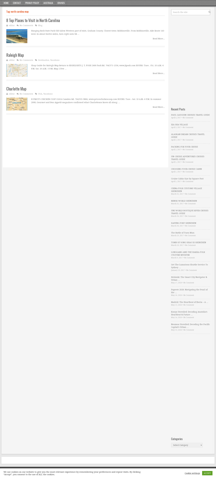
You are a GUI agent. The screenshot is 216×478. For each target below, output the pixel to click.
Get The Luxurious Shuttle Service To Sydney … (189, 266)
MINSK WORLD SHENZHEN (184, 201)
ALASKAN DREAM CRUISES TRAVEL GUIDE (188, 135)
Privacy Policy (32, 3)
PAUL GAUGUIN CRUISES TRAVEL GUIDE (190, 115)
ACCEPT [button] (207, 473)
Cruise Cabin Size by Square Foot (187, 179)
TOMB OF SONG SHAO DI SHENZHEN (188, 242)
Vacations (54, 60)
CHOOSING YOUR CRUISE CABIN (186, 169)
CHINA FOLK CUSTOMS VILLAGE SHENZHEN (186, 189)
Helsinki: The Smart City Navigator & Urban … (189, 278)
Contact (17, 3)
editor (12, 25)
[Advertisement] (85, 144)
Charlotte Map (16, 89)
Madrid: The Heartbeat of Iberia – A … (189, 302)
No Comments (26, 25)
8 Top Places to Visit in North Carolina (33, 20)
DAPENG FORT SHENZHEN (183, 223)
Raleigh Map (15, 55)
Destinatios (43, 60)
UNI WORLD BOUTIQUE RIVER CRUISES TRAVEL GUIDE (189, 211)
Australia (48, 3)
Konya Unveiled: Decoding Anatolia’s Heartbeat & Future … (189, 313)
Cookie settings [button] (192, 473)
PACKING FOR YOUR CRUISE (184, 147)
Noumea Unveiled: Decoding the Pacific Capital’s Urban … (190, 325)
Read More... (159, 39)
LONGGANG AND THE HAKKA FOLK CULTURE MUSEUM (188, 253)
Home (6, 3)
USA (40, 94)
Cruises (61, 3)
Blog (40, 25)
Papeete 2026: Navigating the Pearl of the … (189, 291)
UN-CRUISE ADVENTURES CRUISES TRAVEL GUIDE (187, 157)
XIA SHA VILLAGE (179, 124)
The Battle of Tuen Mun (182, 233)
